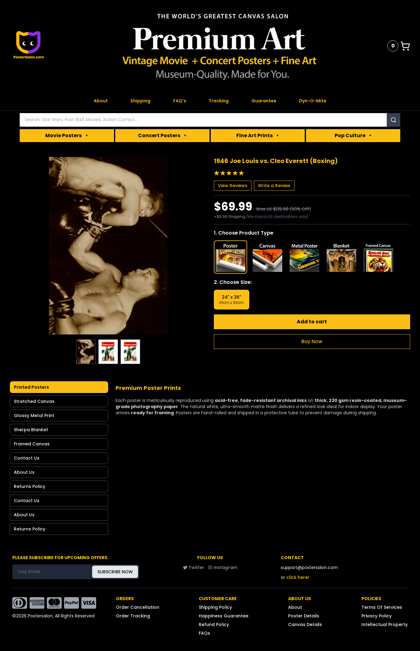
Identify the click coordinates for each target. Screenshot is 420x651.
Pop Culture (353, 135)
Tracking (219, 101)
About (101, 101)
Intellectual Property (384, 624)
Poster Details (303, 616)
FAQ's (179, 101)
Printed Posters (31, 387)
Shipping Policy (215, 607)
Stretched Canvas (34, 401)
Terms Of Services (381, 607)
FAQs (204, 633)
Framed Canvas (32, 444)
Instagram (222, 567)
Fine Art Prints (257, 135)
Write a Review (274, 185)
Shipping (140, 101)
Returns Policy (29, 486)
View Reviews (232, 185)
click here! (297, 577)
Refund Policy (214, 624)
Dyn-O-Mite (312, 101)
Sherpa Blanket (31, 430)
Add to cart (312, 321)
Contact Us (26, 458)
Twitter (193, 567)
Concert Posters (162, 135)
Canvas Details (305, 624)
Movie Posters (66, 135)
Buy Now (311, 341)
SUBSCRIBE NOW (115, 572)
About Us (24, 472)
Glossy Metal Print (34, 415)
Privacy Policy (376, 616)
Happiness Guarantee (223, 616)
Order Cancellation (137, 607)
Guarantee (263, 101)
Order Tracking (133, 616)
